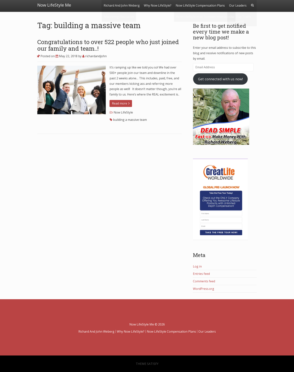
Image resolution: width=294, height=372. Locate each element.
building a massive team (130, 120)
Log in (197, 266)
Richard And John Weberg (121, 5)
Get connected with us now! (220, 79)
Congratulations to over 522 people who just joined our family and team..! (108, 45)
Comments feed (204, 281)
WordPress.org (203, 289)
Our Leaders (237, 5)
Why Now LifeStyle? (157, 5)
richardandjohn (94, 56)
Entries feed (201, 274)
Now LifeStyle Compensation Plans (199, 5)
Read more (121, 103)
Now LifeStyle (123, 112)
